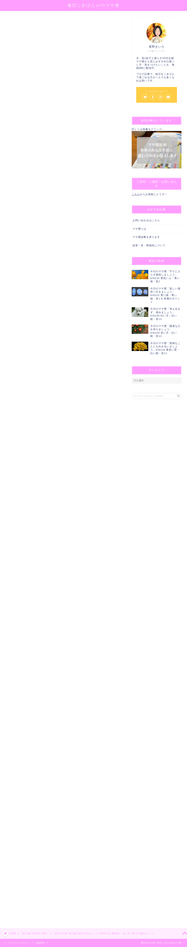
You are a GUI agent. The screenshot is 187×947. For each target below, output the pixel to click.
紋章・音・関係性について (149, 245)
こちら (136, 194)
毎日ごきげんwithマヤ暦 (94, 5)
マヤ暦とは (139, 228)
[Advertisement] (63, 784)
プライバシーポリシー (19, 943)
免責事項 (40, 943)
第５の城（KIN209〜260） (19, 21)
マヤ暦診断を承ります (146, 237)
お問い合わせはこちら (146, 220)
